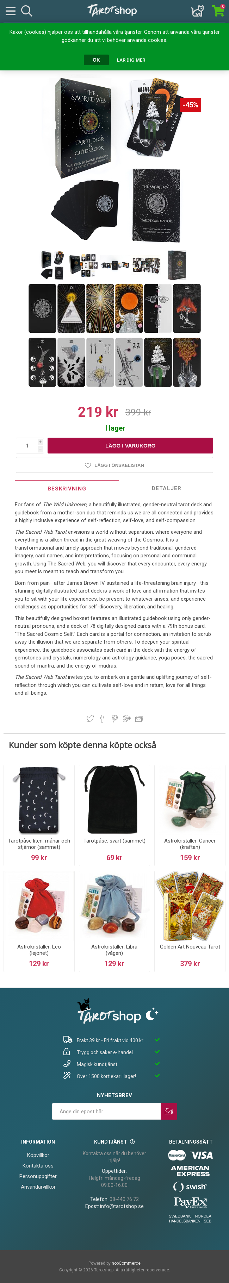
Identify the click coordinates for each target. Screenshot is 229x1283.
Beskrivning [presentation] (67, 489)
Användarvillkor (38, 1187)
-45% (190, 105)
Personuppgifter (38, 1176)
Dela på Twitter (90, 718)
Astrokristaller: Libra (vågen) (114, 950)
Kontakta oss (38, 1166)
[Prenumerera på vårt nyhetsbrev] (106, 1111)
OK (96, 60)
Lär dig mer (131, 60)
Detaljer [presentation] (166, 488)
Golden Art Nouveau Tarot (190, 947)
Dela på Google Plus (127, 718)
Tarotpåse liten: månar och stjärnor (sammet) (39, 844)
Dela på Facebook (102, 718)
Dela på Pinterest (114, 718)
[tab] (67, 488)
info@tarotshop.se (122, 1206)
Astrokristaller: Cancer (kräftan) (190, 844)
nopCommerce (126, 1263)
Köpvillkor (38, 1155)
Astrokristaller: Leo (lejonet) (39, 950)
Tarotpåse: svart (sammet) (114, 841)
